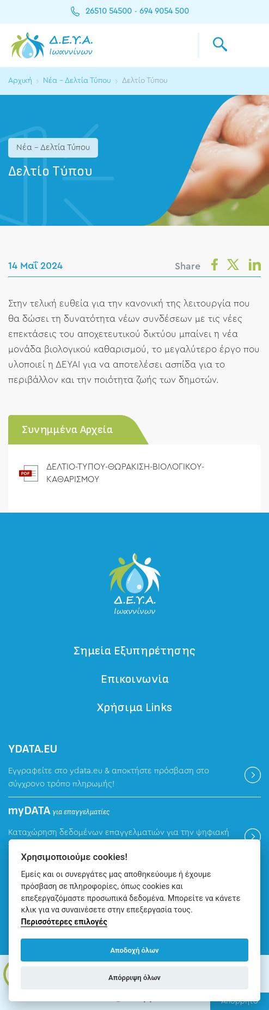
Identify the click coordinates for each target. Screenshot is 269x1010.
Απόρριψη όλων (134, 977)
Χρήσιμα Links (135, 707)
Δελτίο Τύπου (146, 81)
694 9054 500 (164, 11)
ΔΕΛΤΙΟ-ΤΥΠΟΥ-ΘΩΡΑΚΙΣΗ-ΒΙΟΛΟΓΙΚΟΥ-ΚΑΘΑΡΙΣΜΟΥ (128, 472)
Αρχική (20, 81)
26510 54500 (108, 11)
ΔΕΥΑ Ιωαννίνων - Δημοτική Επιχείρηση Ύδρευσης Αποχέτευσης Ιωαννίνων (52, 45)
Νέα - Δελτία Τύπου (77, 81)
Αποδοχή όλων (135, 950)
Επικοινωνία (134, 679)
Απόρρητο (239, 1001)
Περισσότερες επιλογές (64, 922)
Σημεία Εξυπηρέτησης (134, 651)
